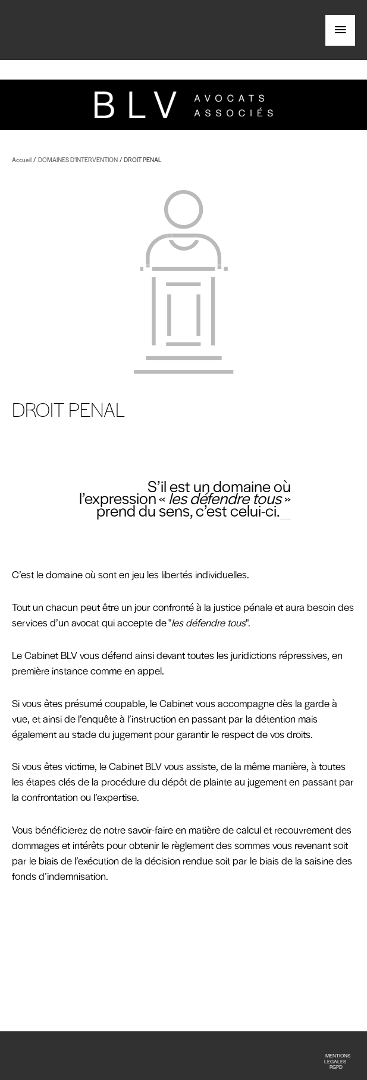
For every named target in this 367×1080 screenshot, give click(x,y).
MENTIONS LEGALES (337, 1058)
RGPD (336, 1067)
